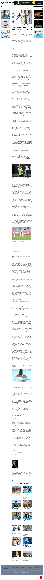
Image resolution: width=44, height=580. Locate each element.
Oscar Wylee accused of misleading (16, 545)
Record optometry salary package (27, 558)
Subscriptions (15, 567)
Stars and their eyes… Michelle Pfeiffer (27, 508)
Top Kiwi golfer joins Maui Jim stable (15, 508)
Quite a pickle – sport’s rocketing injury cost (16, 520)
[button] (1, 5)
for (25, 158)
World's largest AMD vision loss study (16, 558)
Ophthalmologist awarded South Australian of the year (27, 545)
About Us (5, 567)
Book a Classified (27, 567)
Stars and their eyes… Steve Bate (27, 532)
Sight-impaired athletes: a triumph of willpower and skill (27, 495)
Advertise (5, 568)
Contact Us (38, 567)
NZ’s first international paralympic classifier (27, 520)
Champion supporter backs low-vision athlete (16, 494)
